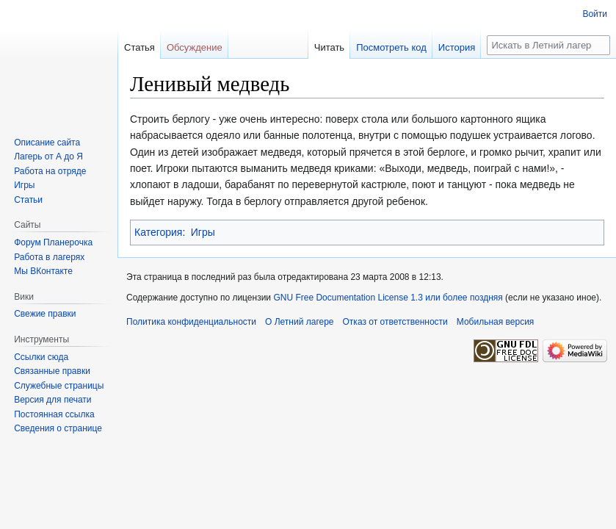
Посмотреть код (391, 47)
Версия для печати (52, 400)
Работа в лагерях (49, 257)
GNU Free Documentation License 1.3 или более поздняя (387, 297)
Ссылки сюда (41, 357)
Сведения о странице (58, 428)
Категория (158, 232)
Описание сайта (47, 142)
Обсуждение (194, 47)
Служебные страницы (59, 386)
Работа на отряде (50, 171)
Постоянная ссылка (54, 414)
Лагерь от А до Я (48, 156)
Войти (594, 14)
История (456, 47)
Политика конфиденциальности (191, 322)
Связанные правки (52, 371)
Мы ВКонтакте (43, 271)
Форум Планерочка (53, 242)
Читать (329, 47)
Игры (203, 232)
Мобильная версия (496, 322)
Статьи (28, 200)
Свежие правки (45, 314)
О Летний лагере (299, 322)
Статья (139, 47)
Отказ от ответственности (395, 322)
